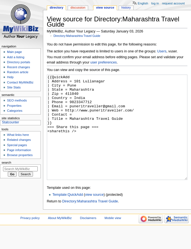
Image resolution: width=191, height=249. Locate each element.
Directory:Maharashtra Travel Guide (77, 35)
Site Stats (14, 87)
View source (105, 7)
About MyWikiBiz (60, 238)
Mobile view (113, 238)
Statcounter (10, 122)
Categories (14, 110)
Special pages (17, 145)
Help (10, 77)
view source (94, 215)
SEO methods (17, 100)
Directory (56, 7)
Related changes (19, 139)
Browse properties (19, 155)
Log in (155, 3)
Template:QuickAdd (67, 215)
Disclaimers (88, 238)
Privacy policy (30, 238)
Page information (19, 150)
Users (161, 51)
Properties (14, 105)
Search (6, 162)
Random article (17, 72)
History (126, 7)
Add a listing (15, 57)
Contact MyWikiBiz (20, 82)
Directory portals (18, 62)
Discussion (77, 7)
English (143, 3)
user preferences (103, 62)
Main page (14, 52)
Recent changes (18, 67)
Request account (173, 3)
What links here (18, 134)
